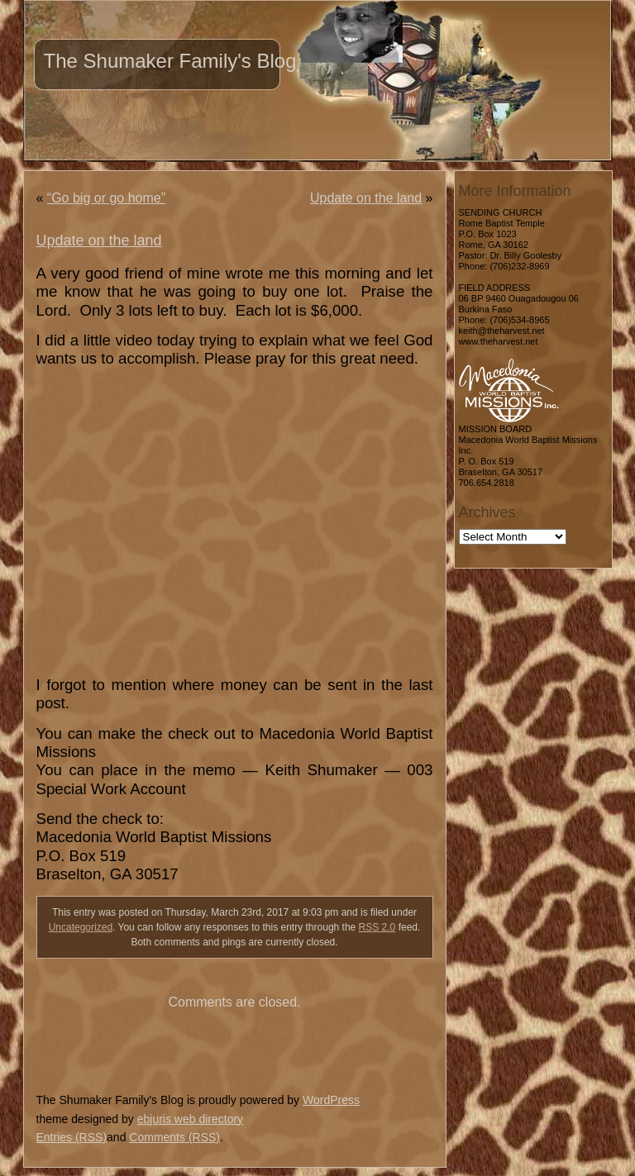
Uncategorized (80, 927)
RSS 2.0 (377, 927)
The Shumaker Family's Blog (170, 61)
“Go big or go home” (106, 198)
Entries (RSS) (71, 1137)
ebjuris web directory (190, 1119)
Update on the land (366, 198)
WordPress (331, 1100)
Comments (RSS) (174, 1137)
